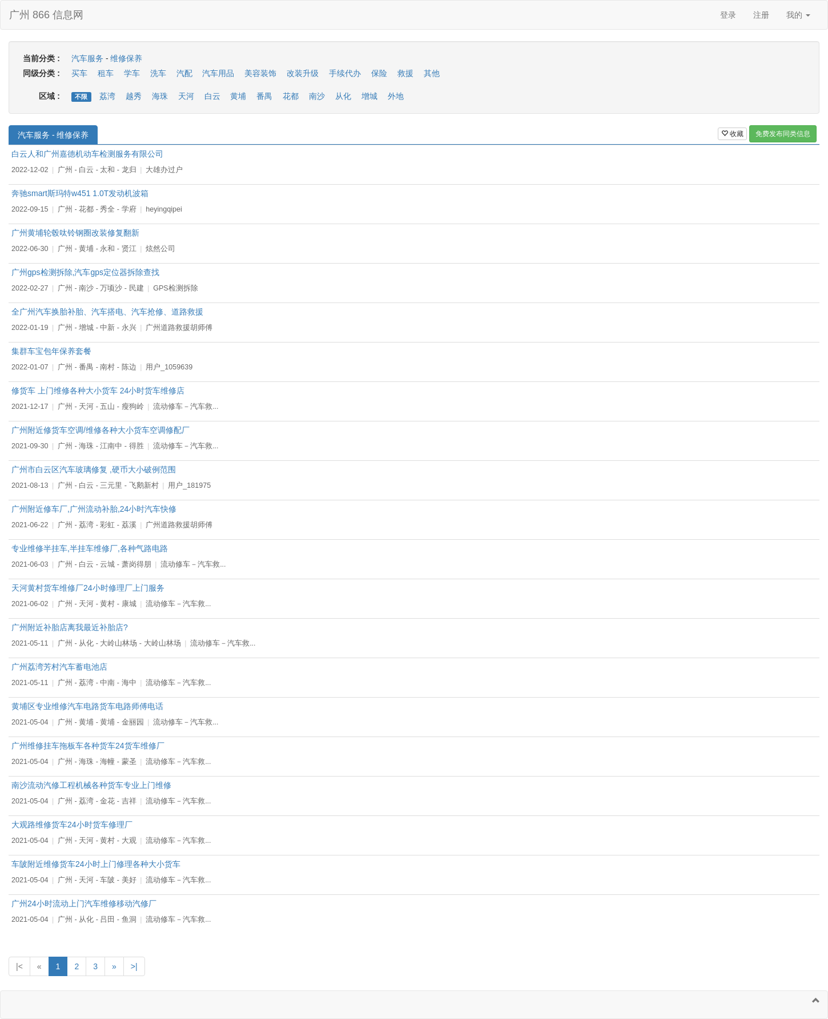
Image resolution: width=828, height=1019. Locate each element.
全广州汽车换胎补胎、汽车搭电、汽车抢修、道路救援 (107, 311)
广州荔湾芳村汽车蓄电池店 (59, 666)
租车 (106, 73)
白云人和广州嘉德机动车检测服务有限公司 (87, 153)
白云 (212, 96)
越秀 (134, 96)
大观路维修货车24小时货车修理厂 (71, 824)
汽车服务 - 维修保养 (53, 135)
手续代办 (345, 73)
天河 (186, 96)
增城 (369, 96)
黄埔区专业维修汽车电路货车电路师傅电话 (87, 706)
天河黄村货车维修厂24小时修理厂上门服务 (87, 587)
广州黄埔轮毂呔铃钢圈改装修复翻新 (75, 232)
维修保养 (126, 58)
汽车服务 (87, 58)
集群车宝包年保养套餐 (51, 351)
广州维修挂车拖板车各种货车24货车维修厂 (87, 745)
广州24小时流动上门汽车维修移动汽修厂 (83, 903)
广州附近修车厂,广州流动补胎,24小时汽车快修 (93, 509)
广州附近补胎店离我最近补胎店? (69, 627)
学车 (132, 73)
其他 (432, 73)
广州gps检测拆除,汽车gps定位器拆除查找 (85, 272)
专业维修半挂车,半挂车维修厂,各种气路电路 (89, 548)
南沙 (317, 96)
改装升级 (303, 73)
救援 (405, 73)
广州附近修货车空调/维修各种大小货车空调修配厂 (100, 430)
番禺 (264, 96)
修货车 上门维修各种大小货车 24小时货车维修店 (97, 390)
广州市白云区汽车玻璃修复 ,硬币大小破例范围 (93, 469)
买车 (79, 73)
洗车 (158, 73)
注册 (761, 14)
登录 (728, 14)
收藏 (732, 134)
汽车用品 (218, 73)
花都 (291, 96)
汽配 (184, 73)
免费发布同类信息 (782, 134)
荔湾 (107, 96)
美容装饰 (260, 73)
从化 (343, 96)
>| (134, 966)
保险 (379, 73)
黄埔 (238, 96)
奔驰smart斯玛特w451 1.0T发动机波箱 (79, 193)
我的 (798, 14)
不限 (81, 96)
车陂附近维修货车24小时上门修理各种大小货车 (95, 864)
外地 (396, 96)
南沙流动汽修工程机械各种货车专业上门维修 (91, 785)
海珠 (160, 96)
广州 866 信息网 (46, 15)
